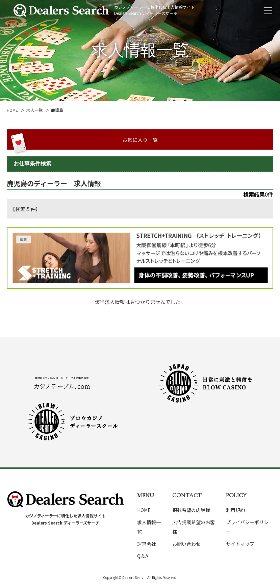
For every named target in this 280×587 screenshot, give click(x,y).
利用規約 (235, 510)
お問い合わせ (186, 543)
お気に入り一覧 (140, 139)
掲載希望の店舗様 (191, 510)
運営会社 (146, 543)
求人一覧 (34, 110)
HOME (12, 110)
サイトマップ (240, 543)
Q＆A (142, 556)
